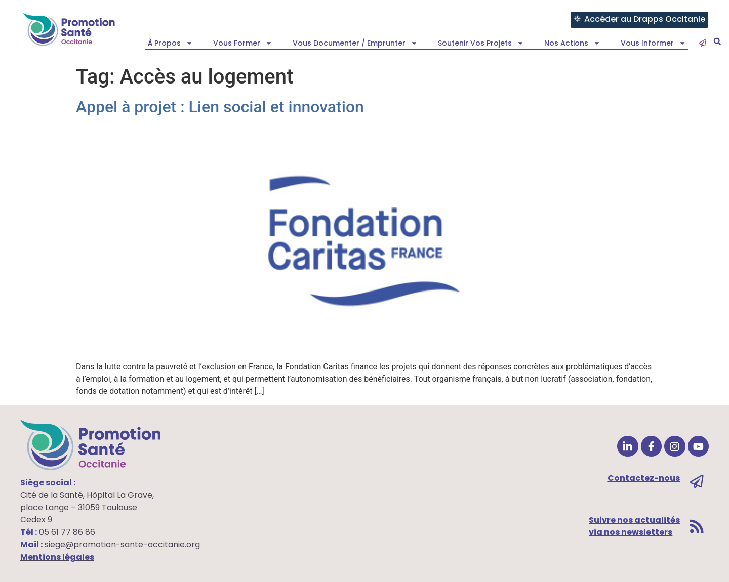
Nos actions (572, 43)
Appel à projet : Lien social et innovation (220, 106)
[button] (717, 41)
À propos (170, 43)
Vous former (242, 43)
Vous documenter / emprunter (355, 43)
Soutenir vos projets (481, 43)
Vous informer (653, 43)
